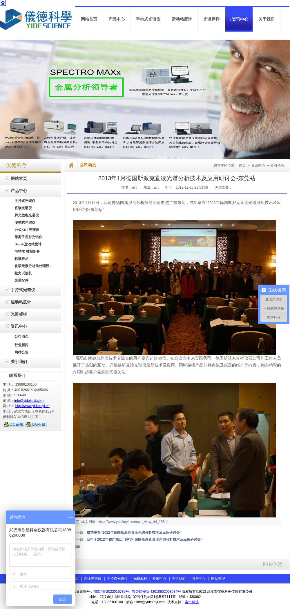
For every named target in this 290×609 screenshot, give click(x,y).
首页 (242, 165)
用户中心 (198, 579)
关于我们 (179, 579)
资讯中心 (258, 165)
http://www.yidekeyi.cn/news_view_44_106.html (135, 522)
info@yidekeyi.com (29, 401)
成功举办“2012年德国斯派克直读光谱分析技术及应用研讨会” (134, 532)
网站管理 (218, 579)
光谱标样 (140, 579)
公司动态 (277, 165)
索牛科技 (192, 602)
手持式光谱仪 (117, 579)
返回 (76, 546)
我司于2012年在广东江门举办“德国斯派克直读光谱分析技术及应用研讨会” (144, 539)
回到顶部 (270, 564)
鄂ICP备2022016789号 (111, 592)
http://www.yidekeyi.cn (32, 406)
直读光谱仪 (92, 579)
